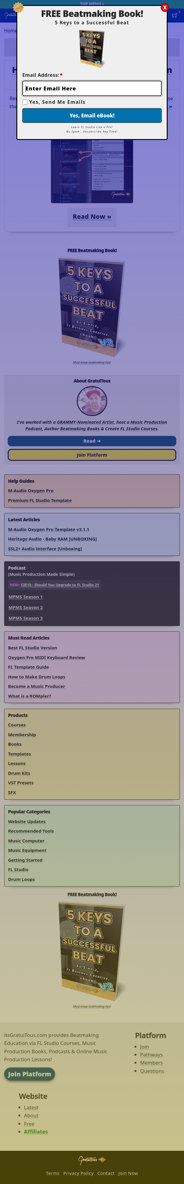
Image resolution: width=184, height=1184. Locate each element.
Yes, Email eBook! (92, 115)
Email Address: (42, 75)
